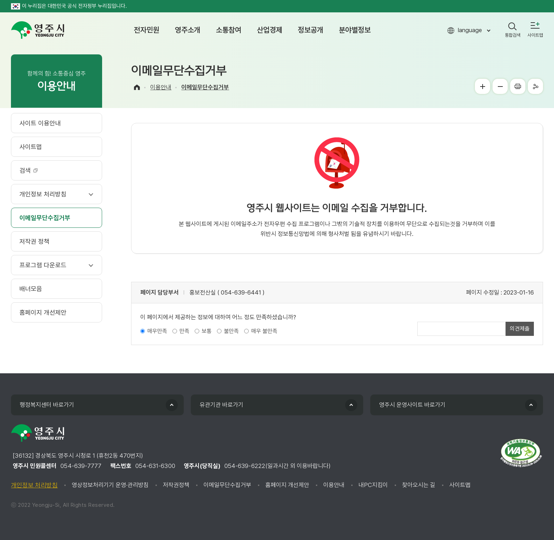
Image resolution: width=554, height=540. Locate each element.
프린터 (517, 86)
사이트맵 (460, 484)
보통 (207, 331)
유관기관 (221, 404)
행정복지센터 (47, 404)
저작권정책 (176, 484)
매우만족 (157, 331)
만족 (184, 331)
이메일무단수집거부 (205, 87)
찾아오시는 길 (418, 484)
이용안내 (160, 87)
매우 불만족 (264, 331)
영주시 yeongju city (37, 30)
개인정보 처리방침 (34, 485)
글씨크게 (482, 86)
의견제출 (520, 328)
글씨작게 (500, 86)
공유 (535, 86)
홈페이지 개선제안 (287, 484)
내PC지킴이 (373, 484)
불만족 (231, 331)
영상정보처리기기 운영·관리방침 (110, 484)
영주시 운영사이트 (412, 404)
